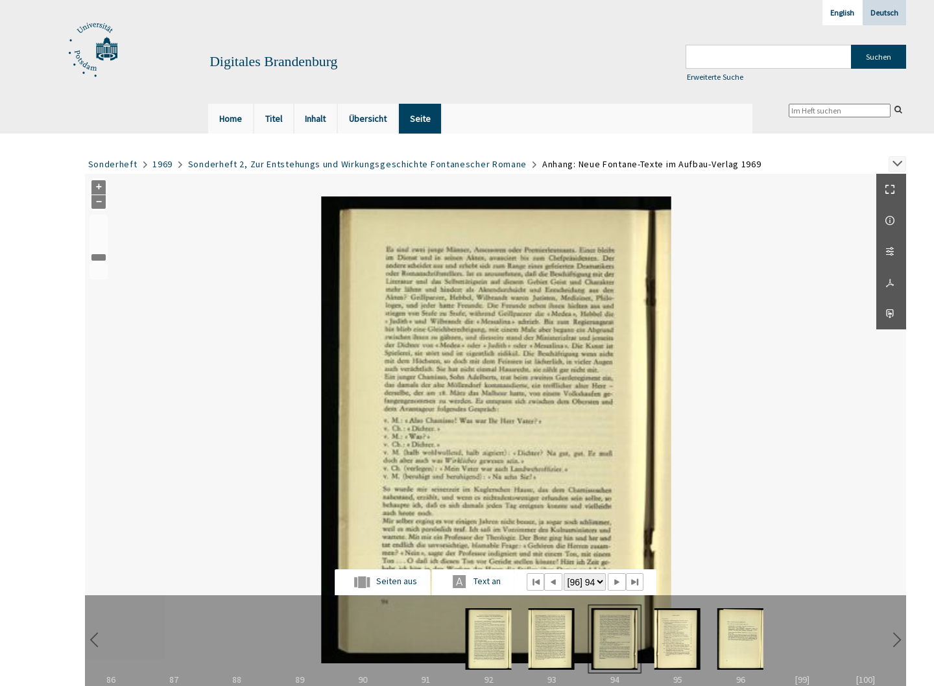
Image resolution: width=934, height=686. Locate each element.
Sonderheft (113, 164)
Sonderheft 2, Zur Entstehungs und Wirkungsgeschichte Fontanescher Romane (357, 164)
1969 (162, 164)
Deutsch (884, 13)
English (842, 13)
